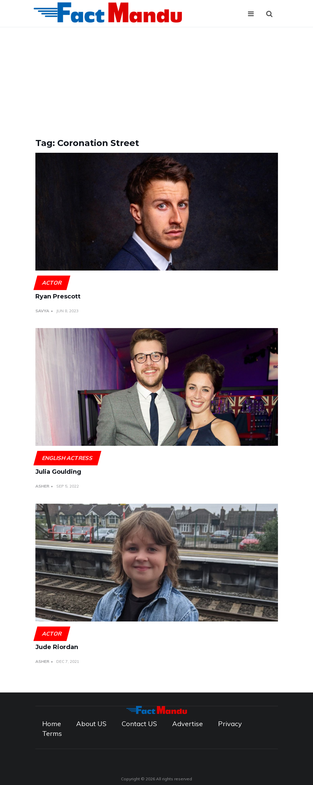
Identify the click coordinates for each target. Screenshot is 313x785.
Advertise (187, 723)
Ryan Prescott (58, 296)
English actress (67, 458)
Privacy (230, 723)
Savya (42, 310)
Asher (42, 486)
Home (51, 723)
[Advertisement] (156, 78)
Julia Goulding (58, 471)
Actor (51, 282)
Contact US (139, 723)
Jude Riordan (56, 647)
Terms (52, 733)
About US (91, 723)
